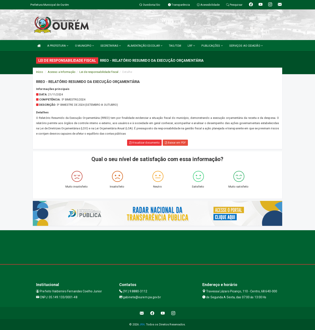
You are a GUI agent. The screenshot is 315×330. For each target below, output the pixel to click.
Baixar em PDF (175, 142)
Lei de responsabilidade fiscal (98, 72)
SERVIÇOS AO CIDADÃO (246, 45)
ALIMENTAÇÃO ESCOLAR (144, 45)
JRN (142, 324)
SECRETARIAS (110, 45)
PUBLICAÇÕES (211, 45)
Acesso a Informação (61, 72)
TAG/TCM (175, 45)
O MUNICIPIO (84, 45)
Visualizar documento (144, 142)
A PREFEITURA (57, 45)
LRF (191, 45)
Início (39, 72)
